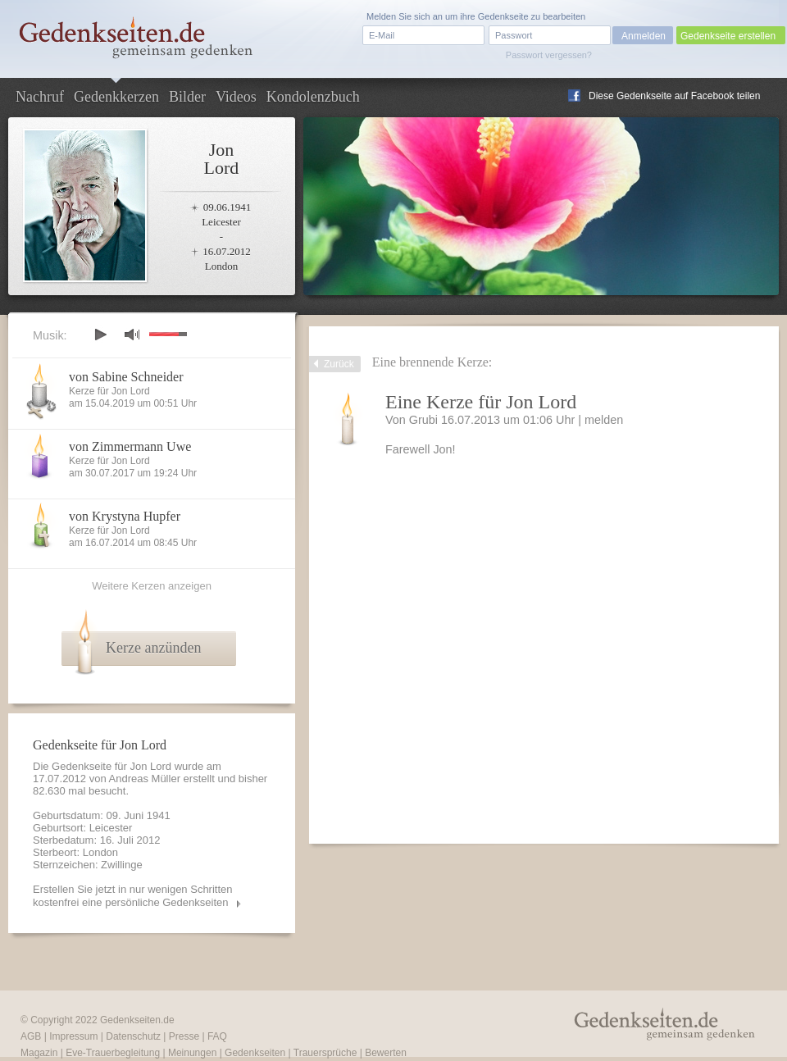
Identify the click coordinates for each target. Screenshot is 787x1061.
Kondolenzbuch (313, 97)
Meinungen (192, 1053)
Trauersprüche (325, 1053)
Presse (184, 1036)
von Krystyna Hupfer (124, 516)
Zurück (339, 364)
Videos (236, 97)
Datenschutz (133, 1036)
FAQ (217, 1036)
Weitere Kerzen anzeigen (152, 586)
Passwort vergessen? (549, 55)
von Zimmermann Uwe (130, 446)
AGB (30, 1036)
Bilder (187, 97)
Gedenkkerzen (116, 97)
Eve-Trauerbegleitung (113, 1053)
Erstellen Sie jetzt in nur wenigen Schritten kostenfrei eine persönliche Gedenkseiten (133, 895)
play (100, 334)
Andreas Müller (144, 778)
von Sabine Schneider (126, 377)
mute (132, 334)
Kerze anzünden (153, 648)
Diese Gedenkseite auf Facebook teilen (674, 96)
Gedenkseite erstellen (728, 36)
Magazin (38, 1053)
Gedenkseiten (255, 1053)
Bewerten (386, 1053)
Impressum (73, 1036)
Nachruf (40, 97)
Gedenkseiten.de (137, 1020)
